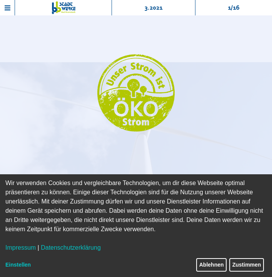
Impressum (20, 247)
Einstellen (18, 265)
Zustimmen (246, 265)
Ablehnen (211, 265)
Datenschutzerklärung (71, 247)
